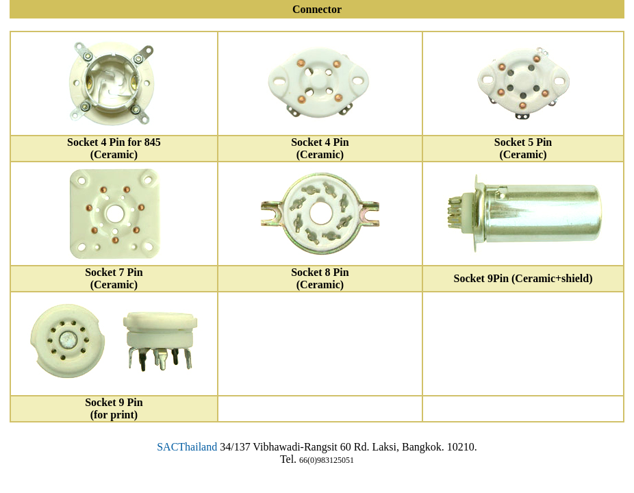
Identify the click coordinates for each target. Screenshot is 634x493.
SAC (167, 447)
